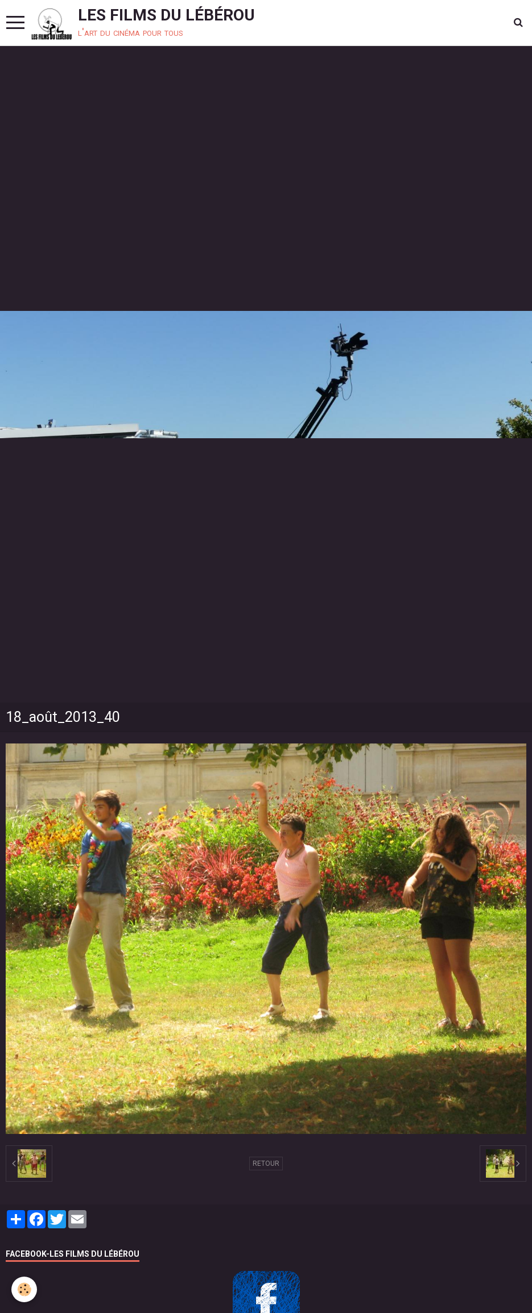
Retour (266, 1163)
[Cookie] (24, 1289)
